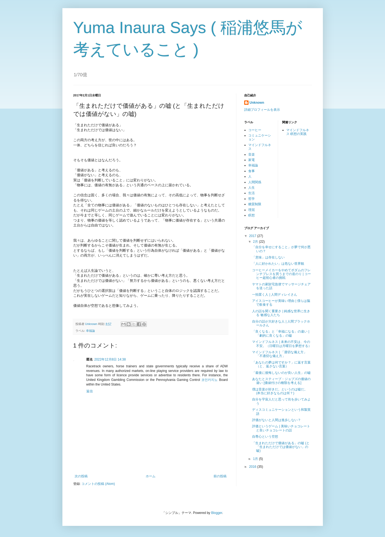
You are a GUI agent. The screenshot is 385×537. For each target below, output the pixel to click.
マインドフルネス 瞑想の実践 (297, 132)
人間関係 (254, 182)
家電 (251, 160)
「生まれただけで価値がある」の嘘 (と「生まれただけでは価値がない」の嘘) (280, 447)
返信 (89, 391)
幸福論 (90, 330)
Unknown (257, 103)
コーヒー (254, 130)
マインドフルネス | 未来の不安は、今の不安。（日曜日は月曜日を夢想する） (281, 344)
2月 (256, 242)
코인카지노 (209, 380)
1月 (256, 459)
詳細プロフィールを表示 (262, 110)
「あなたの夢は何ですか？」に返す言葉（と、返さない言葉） (281, 364)
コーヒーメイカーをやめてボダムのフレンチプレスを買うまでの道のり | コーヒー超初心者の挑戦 (281, 274)
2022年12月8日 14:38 (110, 359)
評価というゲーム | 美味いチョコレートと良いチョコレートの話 (281, 428)
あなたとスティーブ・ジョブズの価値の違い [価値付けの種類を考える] (281, 381)
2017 (253, 236)
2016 (253, 467)
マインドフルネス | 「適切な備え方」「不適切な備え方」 (279, 354)
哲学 (251, 199)
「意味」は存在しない (268, 257)
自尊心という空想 (265, 436)
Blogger (216, 513)
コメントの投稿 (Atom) (98, 484)
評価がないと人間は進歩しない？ (276, 420)
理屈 (251, 210)
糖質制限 (254, 204)
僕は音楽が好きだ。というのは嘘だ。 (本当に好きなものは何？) (279, 391)
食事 (251, 171)
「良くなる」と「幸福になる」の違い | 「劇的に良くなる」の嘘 (280, 333)
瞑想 (251, 215)
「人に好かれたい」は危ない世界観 (278, 264)
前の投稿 (220, 476)
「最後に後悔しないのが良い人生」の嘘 (281, 373)
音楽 (251, 154)
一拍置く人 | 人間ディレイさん (274, 294)
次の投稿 (81, 476)
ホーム (150, 476)
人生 (251, 187)
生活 (251, 193)
